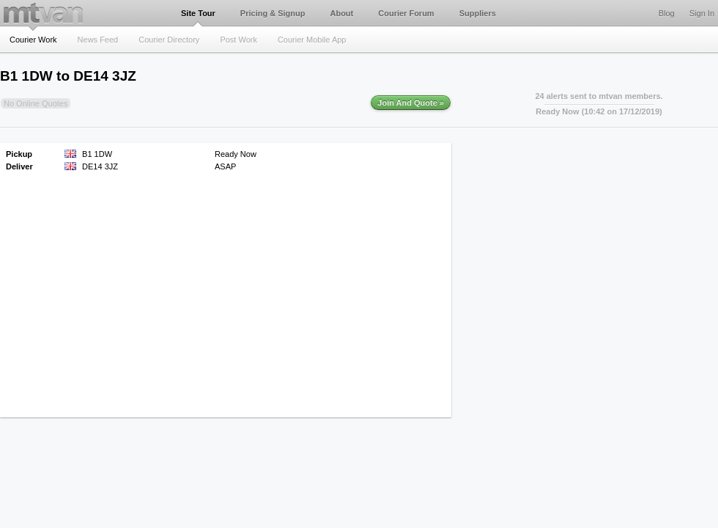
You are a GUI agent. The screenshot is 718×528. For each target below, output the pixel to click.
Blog (667, 13)
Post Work (238, 39)
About (341, 13)
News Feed (98, 39)
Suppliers (477, 13)
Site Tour (198, 13)
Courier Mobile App (312, 39)
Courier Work (33, 39)
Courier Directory (168, 39)
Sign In (701, 13)
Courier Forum (406, 13)
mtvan (43, 13)
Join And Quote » (410, 102)
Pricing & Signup (273, 13)
